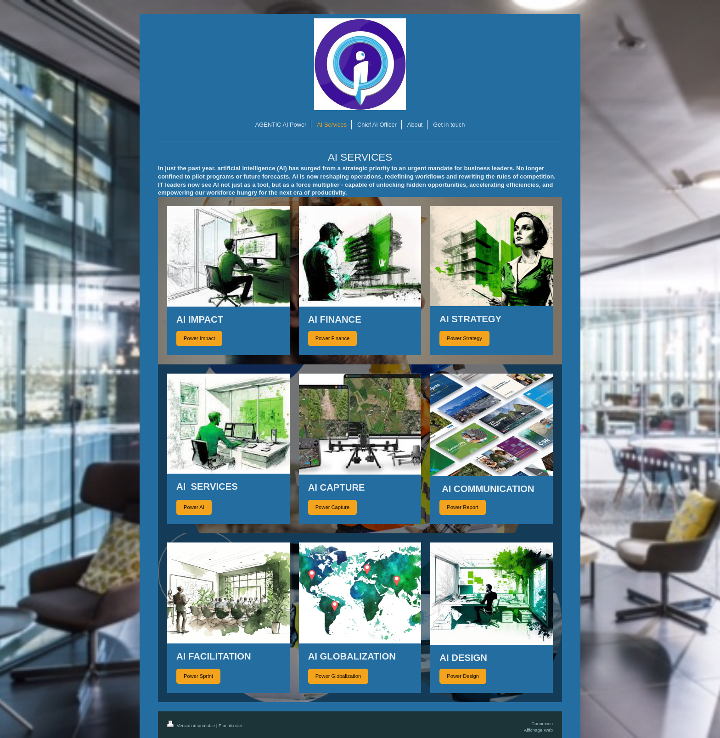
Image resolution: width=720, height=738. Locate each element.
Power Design (463, 676)
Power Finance (332, 338)
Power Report (462, 507)
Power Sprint (198, 676)
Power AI (194, 507)
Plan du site (230, 725)
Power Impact (199, 338)
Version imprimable (191, 725)
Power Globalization (338, 676)
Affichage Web (538, 729)
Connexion (542, 723)
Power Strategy (464, 338)
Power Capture (332, 507)
